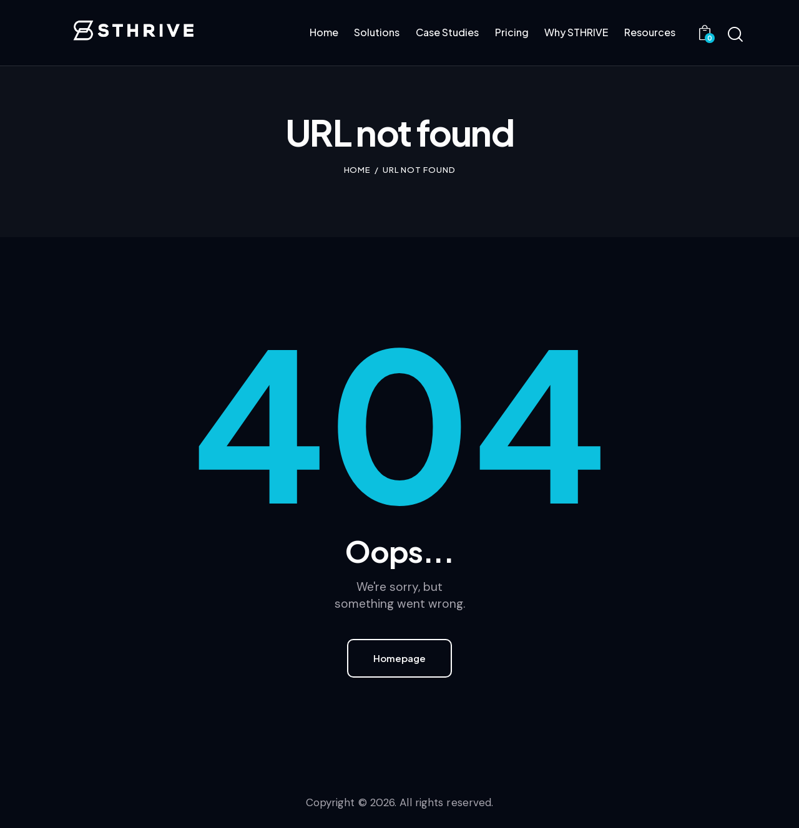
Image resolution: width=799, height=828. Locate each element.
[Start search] (735, 35)
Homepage (399, 658)
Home (357, 170)
